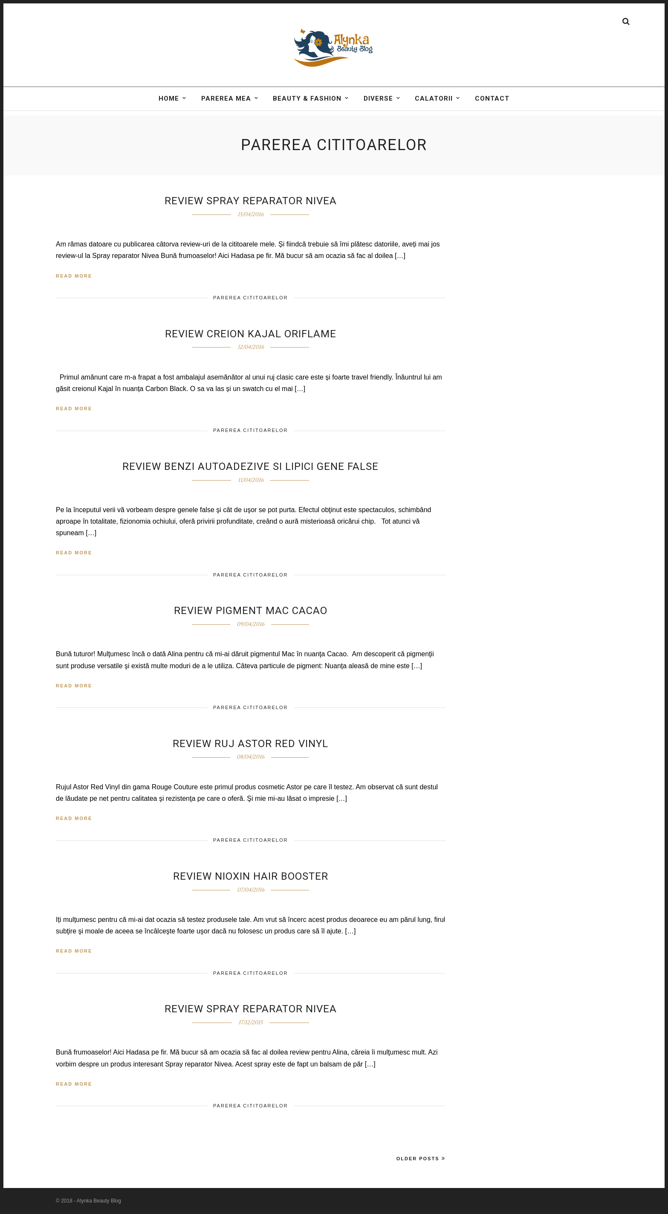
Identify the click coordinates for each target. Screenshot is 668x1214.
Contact (492, 109)
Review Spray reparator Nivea (251, 1009)
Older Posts (420, 1158)
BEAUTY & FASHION (307, 109)
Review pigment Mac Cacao (250, 611)
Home (169, 109)
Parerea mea (226, 109)
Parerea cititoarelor (250, 297)
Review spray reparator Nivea (251, 201)
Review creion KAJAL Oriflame (250, 334)
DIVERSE (378, 109)
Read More (74, 275)
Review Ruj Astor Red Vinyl (250, 744)
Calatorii (434, 109)
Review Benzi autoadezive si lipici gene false (250, 466)
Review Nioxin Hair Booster (250, 876)
